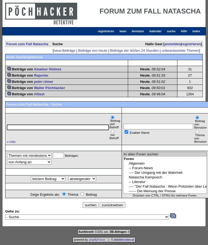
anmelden (172, 44)
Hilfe (12, 141)
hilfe (184, 31)
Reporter (41, 75)
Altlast (39, 94)
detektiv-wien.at (124, 239)
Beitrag (91, 194)
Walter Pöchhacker (49, 88)
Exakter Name (140, 132)
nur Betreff (114, 136)
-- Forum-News (165, 168)
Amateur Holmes (47, 69)
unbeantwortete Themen (180, 50)
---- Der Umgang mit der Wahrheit (165, 173)
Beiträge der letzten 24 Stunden (134, 50)
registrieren (106, 31)
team (122, 31)
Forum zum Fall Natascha (27, 44)
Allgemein (165, 163)
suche (171, 31)
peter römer (43, 82)
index (196, 31)
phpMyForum (97, 239)
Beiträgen (71, 155)
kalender (156, 31)
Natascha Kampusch (165, 177)
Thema (72, 194)
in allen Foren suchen (165, 154)
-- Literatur (165, 182)
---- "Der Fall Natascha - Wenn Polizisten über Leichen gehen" (165, 186)
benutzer (138, 31)
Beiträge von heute (92, 50)
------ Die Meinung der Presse (165, 191)
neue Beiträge (64, 50)
